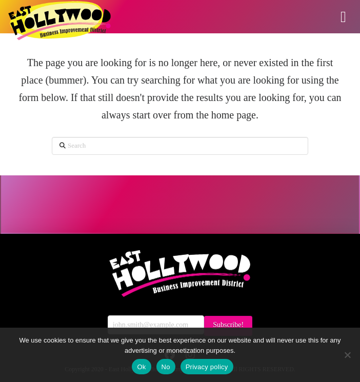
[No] (347, 355)
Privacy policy (207, 367)
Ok (141, 367)
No (166, 367)
